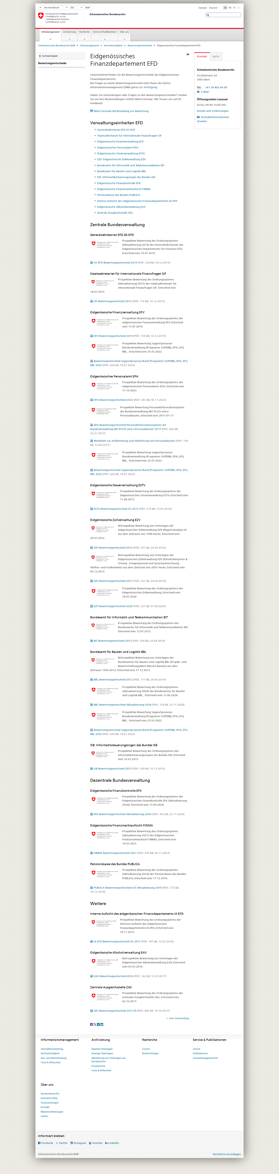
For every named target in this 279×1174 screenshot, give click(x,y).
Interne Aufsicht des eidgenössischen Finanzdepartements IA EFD (137, 201)
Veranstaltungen (50, 1102)
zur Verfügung (148, 87)
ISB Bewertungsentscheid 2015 (129, 768)
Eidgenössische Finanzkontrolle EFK (119, 183)
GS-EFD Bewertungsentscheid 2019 (132, 262)
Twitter (63, 1143)
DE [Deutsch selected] (225, 7)
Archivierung (69, 31)
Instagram (80, 1143)
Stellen (44, 1116)
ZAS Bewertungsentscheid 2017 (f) (132, 1010)
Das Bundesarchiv (50, 1093)
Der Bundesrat (49, 7)
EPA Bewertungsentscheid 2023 (130, 399)
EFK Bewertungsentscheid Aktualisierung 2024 (139, 814)
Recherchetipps (150, 1053)
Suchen (146, 1048)
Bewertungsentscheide (140, 45)
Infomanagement (51, 33)
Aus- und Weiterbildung (54, 1057)
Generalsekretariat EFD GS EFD (116, 129)
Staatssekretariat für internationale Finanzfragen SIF (129, 135)
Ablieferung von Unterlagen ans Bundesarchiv (108, 1059)
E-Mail (204, 91)
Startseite (202, 8)
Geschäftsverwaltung (52, 1048)
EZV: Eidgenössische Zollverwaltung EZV (121, 159)
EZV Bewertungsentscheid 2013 (130, 581)
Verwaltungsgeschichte (205, 1057)
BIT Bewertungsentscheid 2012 (129, 640)
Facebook (47, 1143)
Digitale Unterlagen (102, 1048)
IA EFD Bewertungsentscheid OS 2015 (134, 941)
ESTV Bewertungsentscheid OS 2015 (133, 508)
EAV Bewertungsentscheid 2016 (130, 976)
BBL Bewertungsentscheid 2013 (130, 679)
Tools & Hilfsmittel (50, 1062)
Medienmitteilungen (52, 1111)
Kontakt (45, 1107)
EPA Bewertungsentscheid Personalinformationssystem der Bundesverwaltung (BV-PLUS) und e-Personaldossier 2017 (134, 429)
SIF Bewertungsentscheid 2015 (129, 301)
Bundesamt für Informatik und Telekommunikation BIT (130, 165)
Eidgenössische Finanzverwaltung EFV (120, 141)
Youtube (97, 1143)
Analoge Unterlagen (102, 1053)
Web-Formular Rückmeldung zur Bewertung (121, 111)
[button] (208, 15)
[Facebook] (92, 1024)
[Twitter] (95, 1024)
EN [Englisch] (239, 7)
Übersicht (213, 8)
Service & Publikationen (104, 31)
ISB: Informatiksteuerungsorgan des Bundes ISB (126, 177)
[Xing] (98, 1024)
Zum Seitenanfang (179, 1018)
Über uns (124, 31)
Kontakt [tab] (202, 56)
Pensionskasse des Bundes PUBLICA (118, 195)
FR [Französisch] (230, 7)
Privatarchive (98, 1066)
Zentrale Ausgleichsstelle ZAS (115, 212)
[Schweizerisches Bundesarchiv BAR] (89, 18)
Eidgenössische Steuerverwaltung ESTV (121, 153)
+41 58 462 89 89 (216, 87)
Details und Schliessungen (213, 111)
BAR (85, 7)
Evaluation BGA (49, 1098)
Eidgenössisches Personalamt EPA (117, 147)
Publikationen (200, 1053)
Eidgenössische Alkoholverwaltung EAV (121, 206)
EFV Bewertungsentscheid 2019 (130, 336)
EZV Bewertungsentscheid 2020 (130, 606)
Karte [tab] (216, 56)
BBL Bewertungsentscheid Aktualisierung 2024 (139, 704)
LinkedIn (113, 1143)
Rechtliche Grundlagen (227, 1154)
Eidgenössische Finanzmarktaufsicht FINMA (124, 189)
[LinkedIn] (101, 1024)
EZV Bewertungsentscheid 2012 (130, 547)
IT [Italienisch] (234, 7)
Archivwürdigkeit (113, 45)
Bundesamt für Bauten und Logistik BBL (121, 171)
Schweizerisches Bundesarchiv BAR (56, 45)
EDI (70, 7)
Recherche (84, 31)
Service (196, 1048)
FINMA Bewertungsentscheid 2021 (132, 853)
